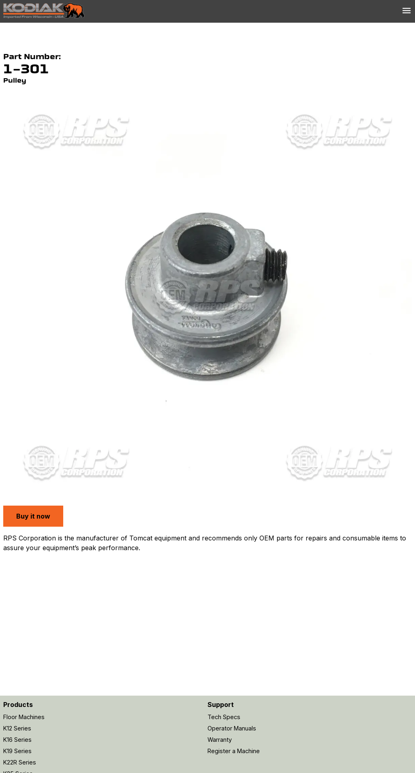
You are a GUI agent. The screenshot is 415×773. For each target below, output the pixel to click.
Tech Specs (224, 716)
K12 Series (17, 728)
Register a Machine (234, 750)
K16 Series (17, 739)
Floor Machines (24, 716)
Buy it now (33, 516)
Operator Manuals (232, 728)
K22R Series (19, 762)
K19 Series (17, 750)
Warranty (220, 739)
